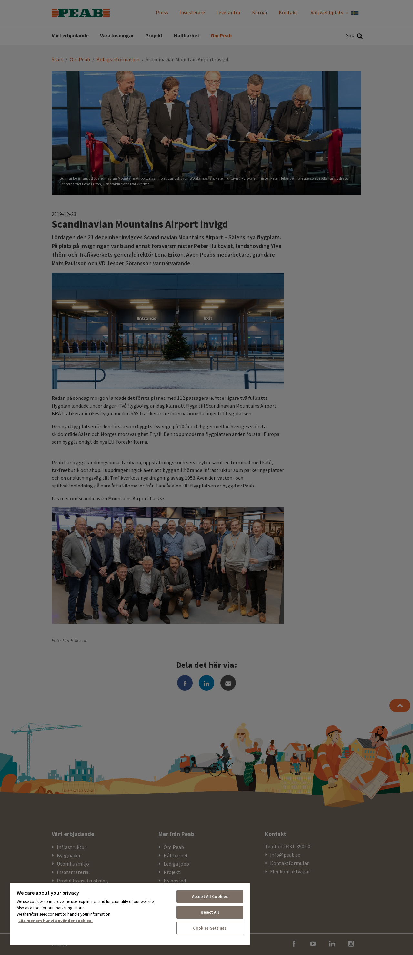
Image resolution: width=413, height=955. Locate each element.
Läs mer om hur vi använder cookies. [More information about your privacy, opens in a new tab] (55, 920)
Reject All (210, 912)
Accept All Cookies (210, 896)
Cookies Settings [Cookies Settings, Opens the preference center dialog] (210, 928)
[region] (130, 914)
